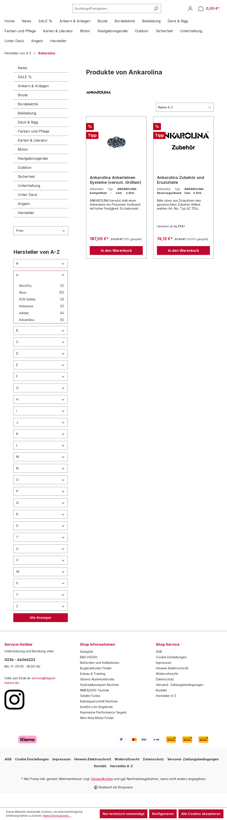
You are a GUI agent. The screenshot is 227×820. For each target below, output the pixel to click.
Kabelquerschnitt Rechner (99, 716)
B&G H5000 (88, 672)
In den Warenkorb (116, 265)
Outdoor (25, 182)
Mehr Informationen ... (57, 815)
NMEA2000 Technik (94, 705)
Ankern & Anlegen (33, 100)
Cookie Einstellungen (171, 672)
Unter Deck (27, 209)
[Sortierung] (185, 121)
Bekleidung (27, 127)
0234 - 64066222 (19, 674)
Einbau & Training (92, 688)
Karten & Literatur (33, 155)
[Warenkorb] (209, 15)
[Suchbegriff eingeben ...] (123, 15)
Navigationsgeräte (33, 173)
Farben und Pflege (33, 146)
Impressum (163, 677)
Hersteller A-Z (166, 710)
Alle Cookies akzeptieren (201, 814)
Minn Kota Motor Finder (97, 732)
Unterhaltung (29, 200)
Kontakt (161, 705)
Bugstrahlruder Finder (96, 683)
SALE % (25, 91)
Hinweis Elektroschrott (172, 683)
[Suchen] (167, 15)
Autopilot (86, 666)
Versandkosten (102, 793)
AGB (159, 666)
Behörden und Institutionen (99, 677)
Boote (23, 109)
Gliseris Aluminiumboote (97, 694)
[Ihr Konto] (190, 15)
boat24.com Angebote (96, 721)
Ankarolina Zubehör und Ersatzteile (180, 194)
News (22, 82)
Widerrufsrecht (167, 688)
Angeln (24, 218)
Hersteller (26, 227)
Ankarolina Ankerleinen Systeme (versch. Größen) (115, 194)
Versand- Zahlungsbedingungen (179, 699)
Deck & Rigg (28, 137)
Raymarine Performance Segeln (103, 727)
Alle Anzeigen (40, 632)
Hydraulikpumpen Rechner (99, 699)
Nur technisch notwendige (124, 814)
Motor (23, 164)
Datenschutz (165, 694)
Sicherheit (26, 191)
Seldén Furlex (90, 710)
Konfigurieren (163, 814)
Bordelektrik (28, 118)
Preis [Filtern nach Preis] (40, 245)
